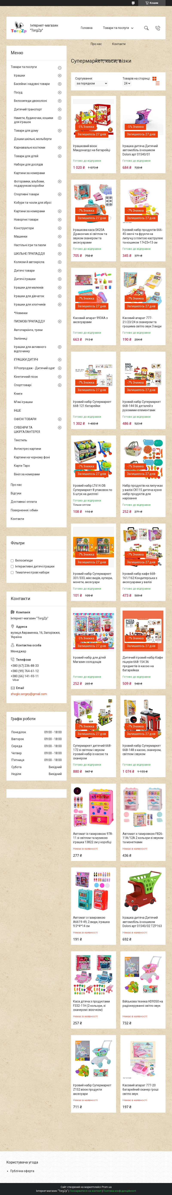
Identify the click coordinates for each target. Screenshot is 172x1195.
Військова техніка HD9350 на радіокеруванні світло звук (143, 1003)
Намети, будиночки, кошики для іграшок (33, 120)
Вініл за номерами (27, 474)
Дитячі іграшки (24, 279)
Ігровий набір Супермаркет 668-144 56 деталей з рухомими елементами (142, 406)
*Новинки (21, 313)
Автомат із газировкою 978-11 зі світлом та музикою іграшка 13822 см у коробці (93, 838)
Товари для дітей (26, 156)
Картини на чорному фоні (32, 457)
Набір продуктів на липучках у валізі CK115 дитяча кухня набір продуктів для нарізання (143, 492)
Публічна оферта (22, 1171)
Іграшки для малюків (28, 287)
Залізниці (20, 338)
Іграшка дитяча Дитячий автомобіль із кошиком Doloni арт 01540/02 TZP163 (142, 922)
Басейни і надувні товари (32, 84)
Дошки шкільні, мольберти (33, 139)
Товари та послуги (116, 28)
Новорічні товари (26, 219)
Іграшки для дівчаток (29, 296)
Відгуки (16, 493)
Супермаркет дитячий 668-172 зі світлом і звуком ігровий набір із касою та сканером (92, 752)
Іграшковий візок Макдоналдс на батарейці (91, 148)
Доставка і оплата (108, 60)
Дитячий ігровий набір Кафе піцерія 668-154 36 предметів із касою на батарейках (143, 664)
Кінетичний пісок (26, 376)
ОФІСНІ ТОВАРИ (25, 419)
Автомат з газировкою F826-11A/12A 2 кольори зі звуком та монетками (143, 838)
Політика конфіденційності (119, 1190)
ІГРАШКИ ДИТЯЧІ (26, 359)
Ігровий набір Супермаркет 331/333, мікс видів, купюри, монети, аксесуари (93, 578)
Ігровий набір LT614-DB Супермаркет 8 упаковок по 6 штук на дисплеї (92, 490)
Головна (86, 28)
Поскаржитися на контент (85, 1190)
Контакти (119, 44)
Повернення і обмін (24, 510)
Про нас (96, 44)
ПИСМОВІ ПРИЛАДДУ (29, 321)
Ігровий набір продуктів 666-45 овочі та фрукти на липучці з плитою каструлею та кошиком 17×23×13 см (143, 236)
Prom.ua (107, 1187)
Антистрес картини (27, 448)
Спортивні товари (26, 194)
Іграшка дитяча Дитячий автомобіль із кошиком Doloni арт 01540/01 (140, 150)
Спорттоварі (22, 385)
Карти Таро (22, 465)
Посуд (18, 92)
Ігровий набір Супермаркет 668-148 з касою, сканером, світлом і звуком (142, 750)
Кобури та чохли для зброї (32, 202)
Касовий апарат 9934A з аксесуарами (90, 320)
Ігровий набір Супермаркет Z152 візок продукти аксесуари (92, 1089)
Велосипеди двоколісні (30, 100)
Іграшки (19, 75)
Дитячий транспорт (28, 109)
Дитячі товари (24, 270)
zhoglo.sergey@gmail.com (29, 694)
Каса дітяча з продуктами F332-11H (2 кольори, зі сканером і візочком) (91, 1005)
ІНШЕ (17, 410)
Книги (18, 393)
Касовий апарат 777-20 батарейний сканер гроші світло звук (140, 1089)
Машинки (20, 236)
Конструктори (24, 228)
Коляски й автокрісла (29, 262)
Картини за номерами (29, 173)
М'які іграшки (23, 402)
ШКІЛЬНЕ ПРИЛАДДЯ (29, 253)
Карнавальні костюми (29, 147)
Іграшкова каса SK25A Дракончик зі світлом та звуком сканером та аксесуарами (90, 236)
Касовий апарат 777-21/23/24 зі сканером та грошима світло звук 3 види (142, 322)
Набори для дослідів (28, 164)
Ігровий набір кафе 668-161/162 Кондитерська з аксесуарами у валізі (140, 578)
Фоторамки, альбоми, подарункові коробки (29, 183)
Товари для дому (26, 130)
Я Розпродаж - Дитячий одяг (34, 368)
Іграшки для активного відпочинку (30, 349)
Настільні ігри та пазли (30, 245)
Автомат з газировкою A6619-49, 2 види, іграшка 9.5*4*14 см (91, 922)
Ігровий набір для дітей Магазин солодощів (89, 660)
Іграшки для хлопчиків (30, 304)
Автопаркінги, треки (28, 330)
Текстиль (20, 440)
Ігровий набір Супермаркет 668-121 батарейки (92, 404)
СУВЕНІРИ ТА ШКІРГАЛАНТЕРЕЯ (27, 429)
